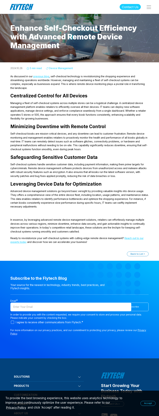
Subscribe (140, 306)
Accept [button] (148, 403)
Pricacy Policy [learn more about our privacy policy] (16, 407)
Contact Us (130, 7)
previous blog (41, 76)
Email (13, 300)
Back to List (137, 254)
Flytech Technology (22, 7)
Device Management (61, 68)
